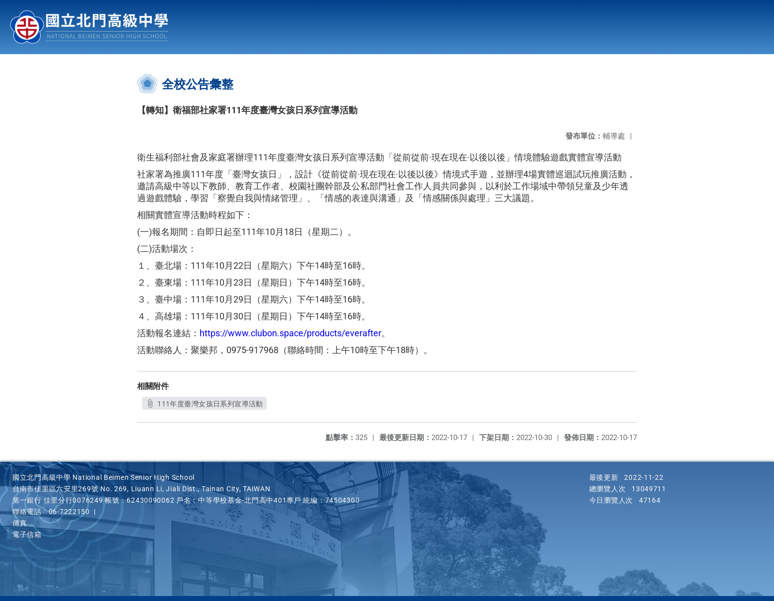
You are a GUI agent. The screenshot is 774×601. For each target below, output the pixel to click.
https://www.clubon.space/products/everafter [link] (290, 333)
